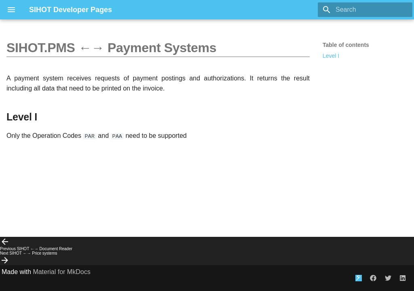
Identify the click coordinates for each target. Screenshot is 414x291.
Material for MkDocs (61, 271)
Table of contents (346, 45)
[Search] (365, 9)
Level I (331, 56)
